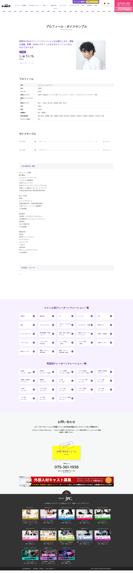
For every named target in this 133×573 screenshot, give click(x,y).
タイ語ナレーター (62, 380)
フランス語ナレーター (101, 389)
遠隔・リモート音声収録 (44, 351)
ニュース (80, 316)
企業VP (22, 316)
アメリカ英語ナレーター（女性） (84, 372)
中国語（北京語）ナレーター (103, 372)
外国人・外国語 (102, 334)
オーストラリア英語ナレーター (65, 398)
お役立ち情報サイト (50, 571)
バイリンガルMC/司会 (43, 342)
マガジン (60, 8)
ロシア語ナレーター (43, 398)
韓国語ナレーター (43, 380)
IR (59, 316)
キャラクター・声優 (84, 325)
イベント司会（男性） (82, 342)
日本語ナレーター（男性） (26, 372)
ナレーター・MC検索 (25, 5)
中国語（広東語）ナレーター (25, 380)
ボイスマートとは (79, 5)
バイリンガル (24, 342)
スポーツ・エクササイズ (65, 325)
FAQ (88, 5)
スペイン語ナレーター (101, 380)
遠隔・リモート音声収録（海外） (64, 351)
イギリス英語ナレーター (82, 389)
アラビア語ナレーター (43, 389)
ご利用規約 (35, 571)
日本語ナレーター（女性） (45, 372)
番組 (21, 325)
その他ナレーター (23, 389)
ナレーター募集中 (86, 2)
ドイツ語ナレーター (23, 398)
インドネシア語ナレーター (82, 380)
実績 (54, 8)
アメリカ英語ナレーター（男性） (65, 372)
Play (35, 141)
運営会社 (41, 571)
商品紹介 (42, 316)
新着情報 (94, 5)
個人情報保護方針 (26, 571)
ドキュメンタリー (45, 325)
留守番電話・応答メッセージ (45, 334)
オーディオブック (25, 334)
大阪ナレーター (102, 342)
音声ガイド (101, 325)
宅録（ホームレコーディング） (27, 63)
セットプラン (68, 5)
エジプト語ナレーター (62, 389)
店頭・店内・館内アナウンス (65, 334)
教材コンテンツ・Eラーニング (83, 334)
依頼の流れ (59, 5)
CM (99, 316)
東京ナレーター (24, 351)
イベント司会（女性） (63, 342)
